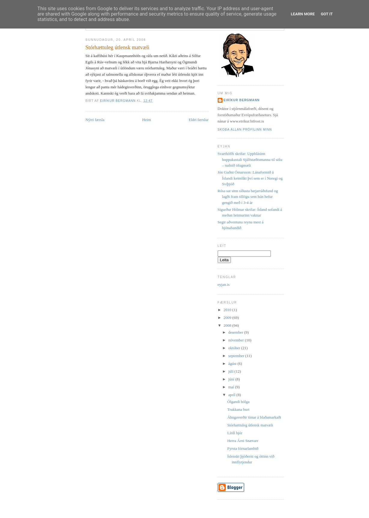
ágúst (232, 363)
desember (236, 332)
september (236, 355)
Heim (146, 119)
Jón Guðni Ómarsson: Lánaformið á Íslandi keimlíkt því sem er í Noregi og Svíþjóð (250, 178)
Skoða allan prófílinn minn (245, 129)
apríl (232, 394)
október (234, 348)
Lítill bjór (234, 433)
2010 (228, 309)
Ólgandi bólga (238, 401)
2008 (228, 325)
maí (231, 387)
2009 (228, 317)
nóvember (236, 340)
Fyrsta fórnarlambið (243, 448)
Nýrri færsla (95, 119)
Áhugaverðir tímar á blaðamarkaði (254, 417)
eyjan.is (224, 284)
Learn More (303, 14)
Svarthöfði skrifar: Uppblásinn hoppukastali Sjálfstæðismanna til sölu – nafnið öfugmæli (250, 159)
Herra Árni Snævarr (242, 440)
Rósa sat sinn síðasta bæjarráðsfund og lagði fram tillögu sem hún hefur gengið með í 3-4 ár (248, 197)
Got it (327, 14)
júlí (231, 371)
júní (231, 379)
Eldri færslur (198, 119)
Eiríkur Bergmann (242, 100)
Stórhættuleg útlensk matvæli (250, 425)
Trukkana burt (238, 409)
